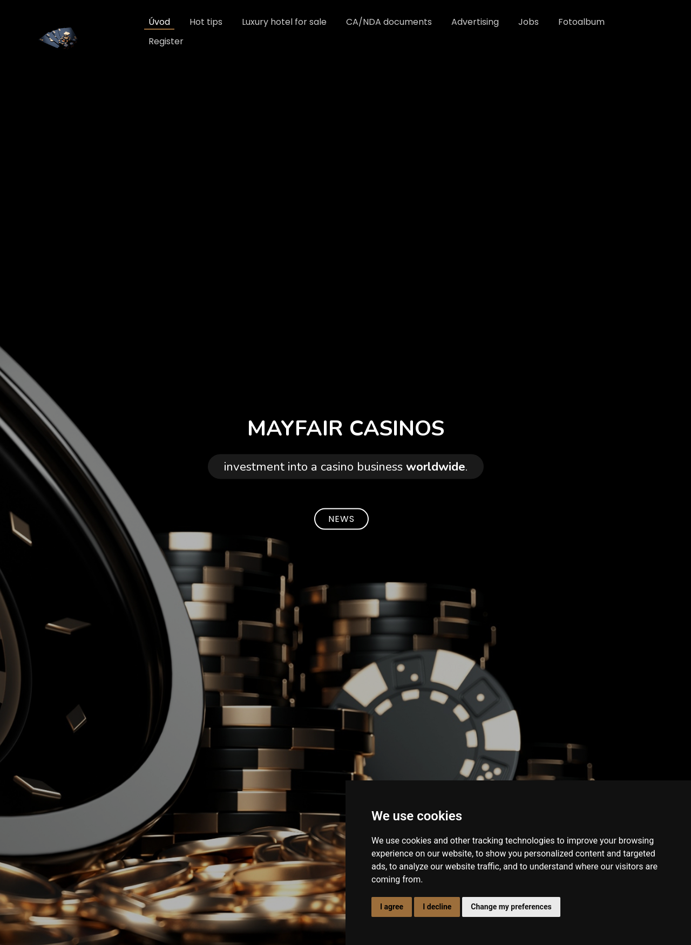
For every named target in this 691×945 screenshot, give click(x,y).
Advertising (475, 22)
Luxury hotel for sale (284, 22)
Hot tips (205, 22)
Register (166, 41)
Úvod (159, 22)
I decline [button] (437, 906)
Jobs (528, 22)
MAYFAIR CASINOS (345, 428)
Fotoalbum (581, 22)
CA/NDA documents (389, 22)
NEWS (341, 519)
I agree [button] (391, 906)
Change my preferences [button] (511, 906)
